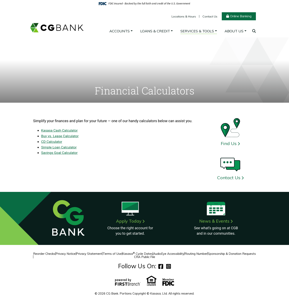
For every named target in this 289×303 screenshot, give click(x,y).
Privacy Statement (89, 254)
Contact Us (210, 16)
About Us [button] (234, 31)
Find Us (229, 143)
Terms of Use (112, 254)
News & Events (214, 221)
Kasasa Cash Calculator (60, 130)
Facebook (160, 266)
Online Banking (240, 16)
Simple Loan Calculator (59, 146)
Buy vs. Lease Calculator (60, 136)
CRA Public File (144, 257)
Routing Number (196, 254)
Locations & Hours (184, 16)
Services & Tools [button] (197, 31)
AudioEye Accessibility (168, 254)
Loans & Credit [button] (155, 31)
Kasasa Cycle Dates (137, 254)
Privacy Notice (66, 254)
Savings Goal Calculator (60, 152)
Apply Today (128, 221)
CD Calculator (52, 141)
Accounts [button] (119, 31)
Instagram (168, 266)
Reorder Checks (44, 254)
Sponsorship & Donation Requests (232, 254)
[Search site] (254, 31)
